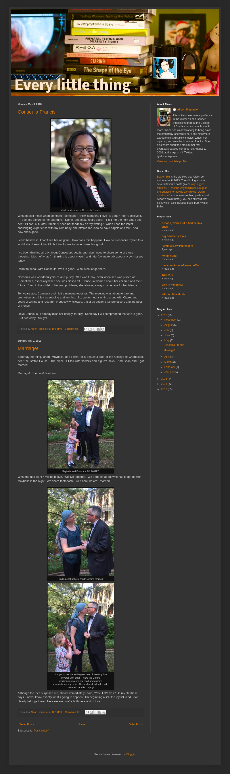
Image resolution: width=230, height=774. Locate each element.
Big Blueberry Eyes (174, 236)
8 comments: (72, 328)
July (167, 330)
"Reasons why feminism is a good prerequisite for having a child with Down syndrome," (182, 191)
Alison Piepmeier (188, 109)
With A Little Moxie (173, 294)
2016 (164, 315)
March (168, 362)
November (170, 319)
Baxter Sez (163, 176)
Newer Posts (26, 724)
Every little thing (72, 86)
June (167, 335)
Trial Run (167, 275)
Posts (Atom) (41, 730)
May (167, 340)
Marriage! (28, 348)
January (169, 372)
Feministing (169, 255)
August (168, 325)
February (170, 367)
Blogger (130, 754)
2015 (164, 378)
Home (81, 724)
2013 (164, 389)
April (167, 356)
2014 (164, 383)
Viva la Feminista (172, 284)
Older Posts (136, 724)
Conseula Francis (37, 112)
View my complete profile (171, 161)
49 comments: (72, 712)
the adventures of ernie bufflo (180, 265)
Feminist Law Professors (177, 246)
